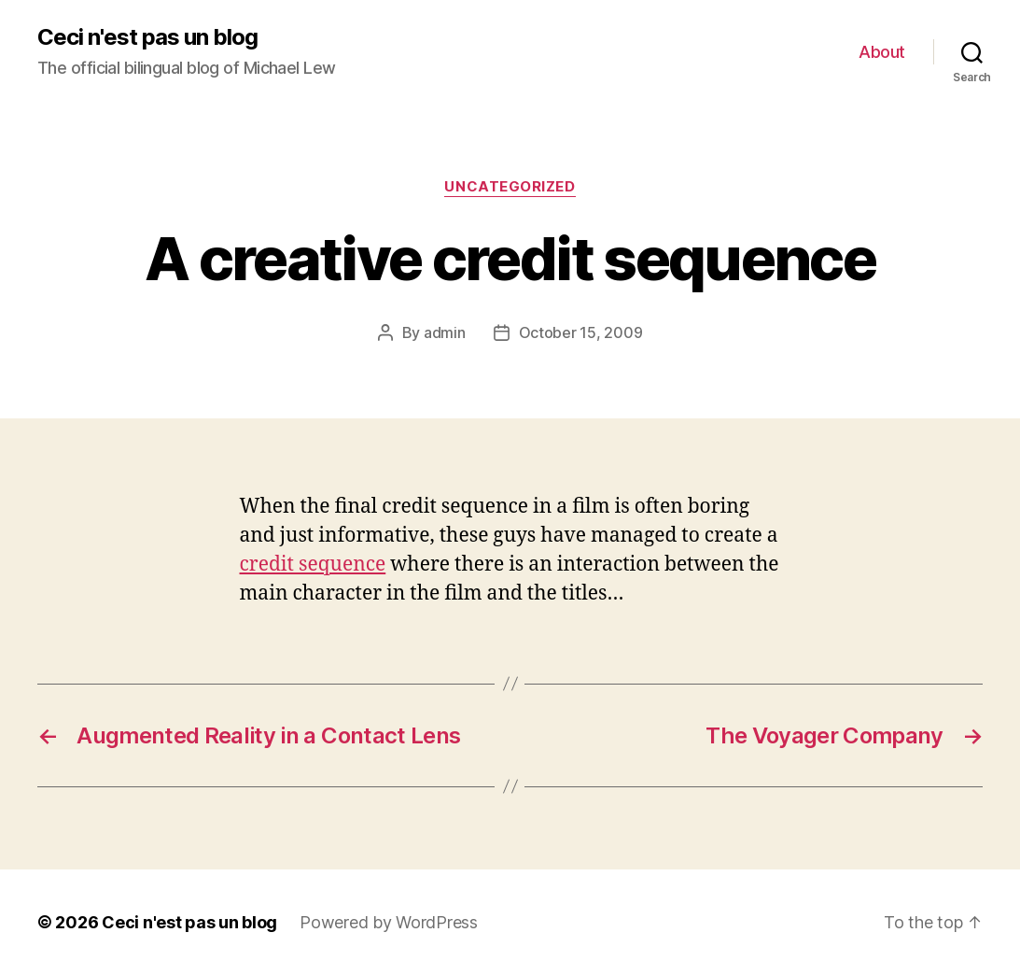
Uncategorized (509, 186)
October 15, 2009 (581, 332)
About (882, 52)
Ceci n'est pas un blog (147, 37)
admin (445, 332)
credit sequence (313, 564)
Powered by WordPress (389, 922)
